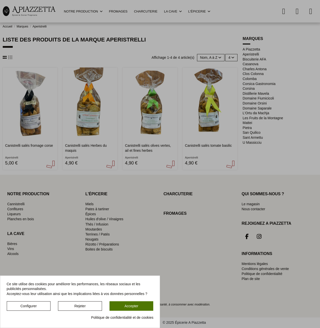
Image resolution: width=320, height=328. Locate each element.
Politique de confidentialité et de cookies (122, 318)
